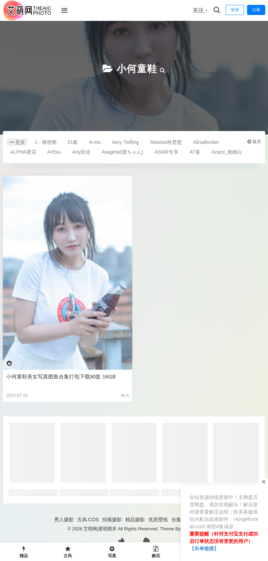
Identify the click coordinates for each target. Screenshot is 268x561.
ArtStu (54, 152)
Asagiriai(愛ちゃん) (122, 152)
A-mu (94, 142)
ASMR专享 (166, 152)
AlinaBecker (206, 142)
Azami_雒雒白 (227, 152)
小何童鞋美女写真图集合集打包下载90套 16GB (61, 376)
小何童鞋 (137, 68)
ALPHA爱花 (23, 152)
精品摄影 (135, 519)
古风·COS (88, 519)
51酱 (73, 142)
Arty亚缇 (81, 152)
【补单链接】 (204, 548)
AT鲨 (194, 152)
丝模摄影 (112, 519)
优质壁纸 (158, 519)
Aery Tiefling (125, 142)
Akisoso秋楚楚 (166, 142)
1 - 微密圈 (46, 142)
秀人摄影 (64, 519)
